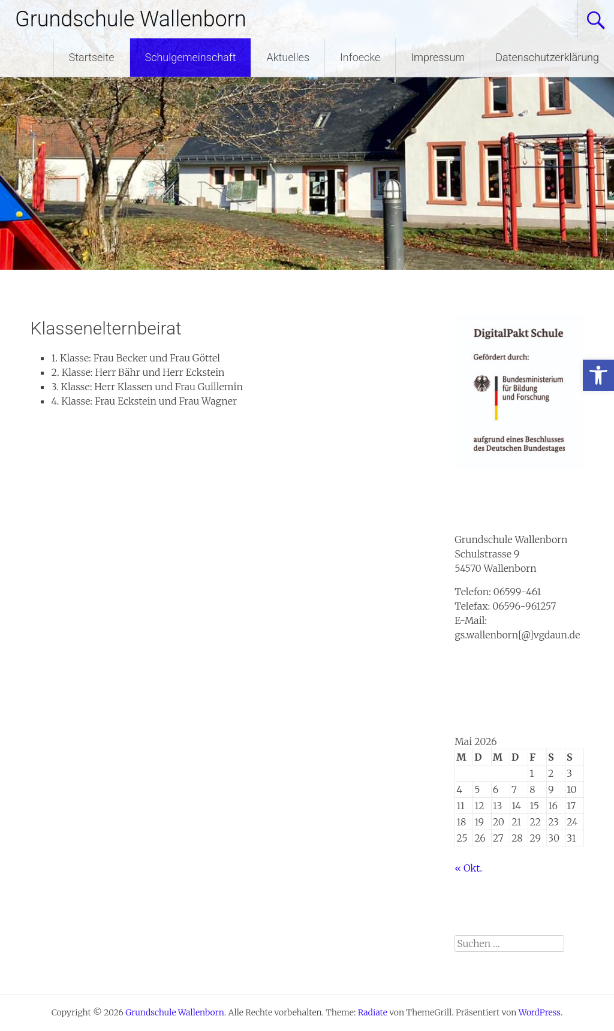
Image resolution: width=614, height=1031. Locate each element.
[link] (598, 375)
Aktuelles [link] (287, 57)
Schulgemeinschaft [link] (190, 57)
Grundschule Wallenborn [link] (130, 19)
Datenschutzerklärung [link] (547, 57)
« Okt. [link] (468, 868)
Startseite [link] (92, 57)
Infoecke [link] (360, 57)
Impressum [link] (438, 57)
